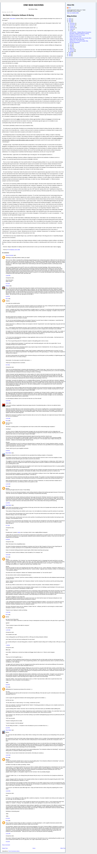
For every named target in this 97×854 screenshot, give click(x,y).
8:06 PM (8, 684)
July (71, 30)
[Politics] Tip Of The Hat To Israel (77, 35)
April (71, 46)
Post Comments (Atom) (14, 851)
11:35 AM (8, 630)
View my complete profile (73, 12)
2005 (70, 52)
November (72, 24)
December (72, 23)
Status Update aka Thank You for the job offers (80, 38)
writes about (12, 18)
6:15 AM (8, 818)
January (72, 51)
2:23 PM (8, 503)
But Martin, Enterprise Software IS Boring (79, 33)
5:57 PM (8, 365)
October (72, 26)
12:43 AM (8, 418)
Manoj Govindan (9, 255)
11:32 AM (8, 612)
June (71, 44)
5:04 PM (8, 296)
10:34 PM (8, 400)
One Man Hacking (33, 5)
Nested (7, 285)
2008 (70, 19)
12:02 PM (8, 755)
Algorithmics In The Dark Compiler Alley (79, 41)
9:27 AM (8, 525)
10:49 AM (8, 554)
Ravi (7, 298)
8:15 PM (8, 727)
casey (7, 403)
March (71, 48)
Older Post (62, 848)
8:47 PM (8, 283)
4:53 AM (8, 841)
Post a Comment (6, 845)
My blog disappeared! (75, 42)
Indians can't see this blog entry (77, 39)
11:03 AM (8, 484)
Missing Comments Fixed (75, 36)
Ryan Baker (8, 452)
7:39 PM (8, 645)
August (71, 29)
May (71, 45)
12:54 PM (8, 833)
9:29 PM (8, 539)
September (72, 27)
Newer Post (5, 848)
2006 (70, 21)
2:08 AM (8, 450)
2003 (70, 55)
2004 (70, 54)
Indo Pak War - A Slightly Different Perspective (80, 32)
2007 (70, 20)
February (72, 49)
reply (19, 532)
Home (34, 848)
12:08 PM (8, 275)
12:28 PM (8, 791)
